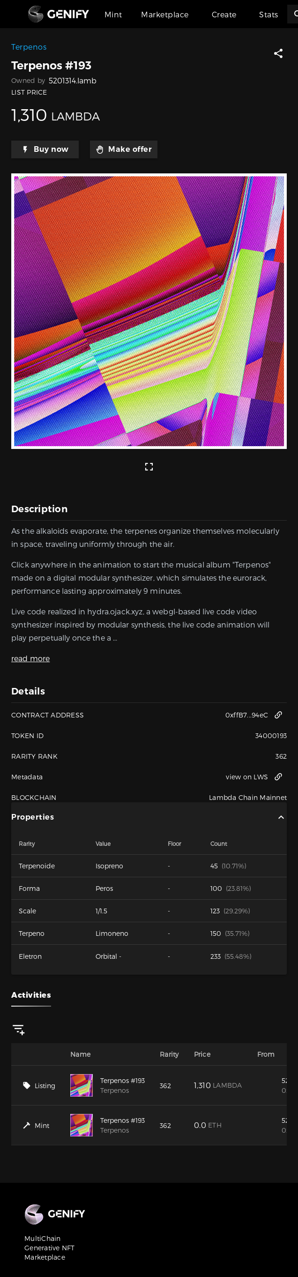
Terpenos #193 (122, 1080)
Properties (149, 817)
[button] (278, 53)
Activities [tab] (31, 995)
